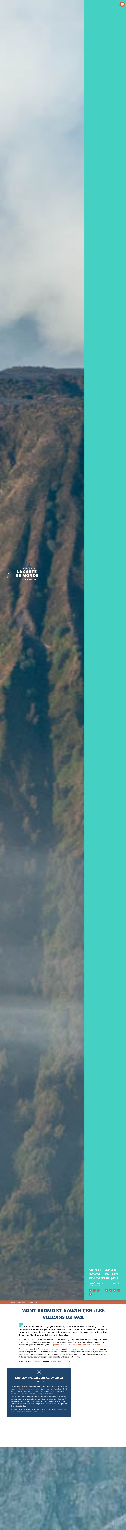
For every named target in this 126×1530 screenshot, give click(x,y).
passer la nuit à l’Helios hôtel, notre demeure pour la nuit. (76, 1345)
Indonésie (21, 1302)
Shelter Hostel (16, 1411)
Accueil (12, 1302)
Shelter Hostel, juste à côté (29, 1389)
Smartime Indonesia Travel (33, 1411)
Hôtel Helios (62, 1409)
